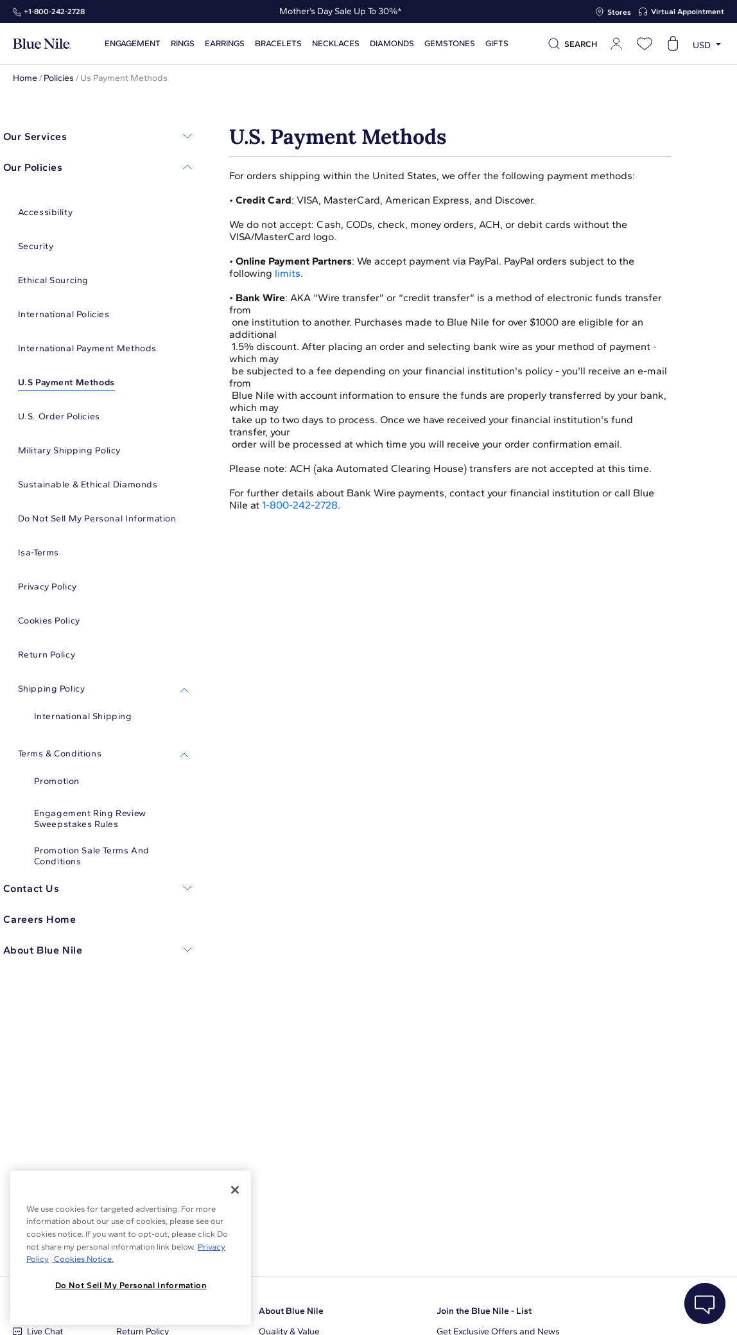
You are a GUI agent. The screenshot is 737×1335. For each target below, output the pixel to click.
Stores (619, 12)
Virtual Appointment (687, 11)
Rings (183, 43)
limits (287, 273)
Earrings (225, 43)
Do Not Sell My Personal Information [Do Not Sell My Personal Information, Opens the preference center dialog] (131, 1285)
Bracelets (278, 43)
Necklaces (336, 43)
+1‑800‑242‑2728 (54, 11)
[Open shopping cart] (673, 43)
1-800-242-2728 (300, 505)
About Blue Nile (291, 1310)
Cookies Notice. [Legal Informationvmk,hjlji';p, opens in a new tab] (83, 1259)
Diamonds (392, 43)
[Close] (235, 1190)
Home (25, 78)
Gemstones (449, 43)
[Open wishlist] (645, 43)
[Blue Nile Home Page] (42, 44)
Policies (59, 78)
